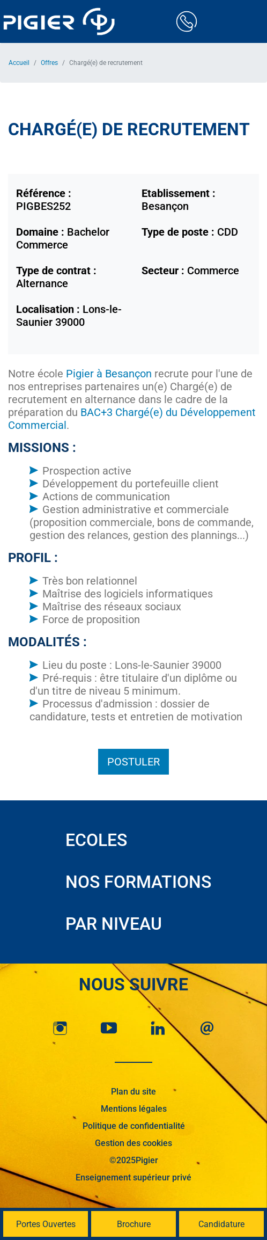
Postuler (133, 761)
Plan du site (133, 1091)
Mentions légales (134, 1109)
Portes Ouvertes (46, 1224)
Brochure (134, 1224)
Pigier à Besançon (109, 373)
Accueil (19, 63)
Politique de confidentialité (134, 1126)
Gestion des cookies (133, 1143)
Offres (49, 63)
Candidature (221, 1224)
